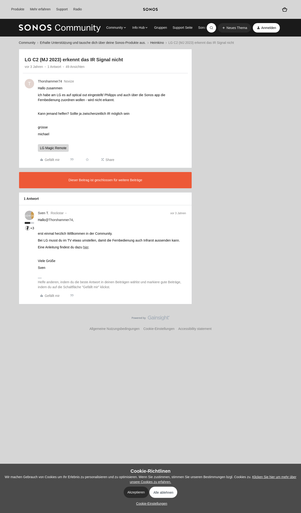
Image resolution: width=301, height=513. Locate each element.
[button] (234, 28)
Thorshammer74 (50, 81)
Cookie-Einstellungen (158, 329)
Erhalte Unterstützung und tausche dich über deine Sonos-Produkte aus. (93, 43)
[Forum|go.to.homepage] (60, 28)
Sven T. (43, 213)
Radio (77, 9)
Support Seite (183, 27)
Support (62, 9)
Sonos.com (206, 27)
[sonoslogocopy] (150, 9)
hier (85, 247)
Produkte (17, 9)
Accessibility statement (195, 329)
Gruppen (160, 27)
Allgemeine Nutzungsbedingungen (114, 329)
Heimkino (157, 43)
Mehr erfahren (40, 9)
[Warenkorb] (284, 9)
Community (27, 43)
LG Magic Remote (53, 148)
